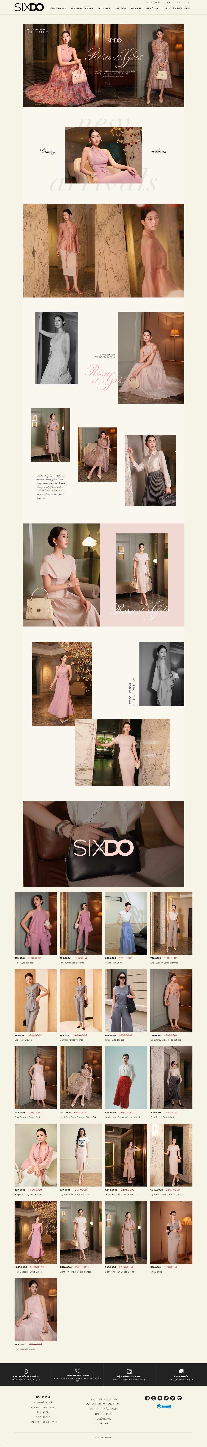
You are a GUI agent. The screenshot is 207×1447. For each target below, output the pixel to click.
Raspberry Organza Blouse (28, 1194)
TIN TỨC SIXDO (103, 1413)
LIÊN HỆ (103, 1423)
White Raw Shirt (113, 963)
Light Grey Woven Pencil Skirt (165, 1040)
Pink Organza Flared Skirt (27, 1117)
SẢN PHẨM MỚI (57, 8)
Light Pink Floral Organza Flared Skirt (78, 1117)
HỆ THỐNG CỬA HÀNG (103, 1409)
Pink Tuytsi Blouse (24, 963)
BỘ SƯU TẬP (152, 8)
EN (178, 2)
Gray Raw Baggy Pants (71, 1040)
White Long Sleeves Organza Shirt (122, 1117)
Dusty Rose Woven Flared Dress (121, 1194)
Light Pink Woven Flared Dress (75, 1272)
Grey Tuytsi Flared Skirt (162, 1117)
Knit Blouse (156, 1272)
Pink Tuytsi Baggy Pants (72, 963)
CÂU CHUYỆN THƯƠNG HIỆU (103, 1404)
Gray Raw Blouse (23, 1040)
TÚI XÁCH (136, 8)
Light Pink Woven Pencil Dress (166, 1194)
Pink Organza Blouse (25, 1349)
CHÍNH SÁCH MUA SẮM (103, 1399)
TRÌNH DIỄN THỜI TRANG (176, 8)
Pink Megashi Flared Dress (28, 1272)
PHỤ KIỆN (121, 8)
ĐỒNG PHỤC (104, 8)
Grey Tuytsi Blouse (114, 1040)
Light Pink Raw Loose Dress (119, 1272)
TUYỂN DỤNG (103, 1418)
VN (168, 2)
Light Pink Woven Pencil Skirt (75, 1194)
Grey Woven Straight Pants (164, 963)
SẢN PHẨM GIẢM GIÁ (82, 8)
